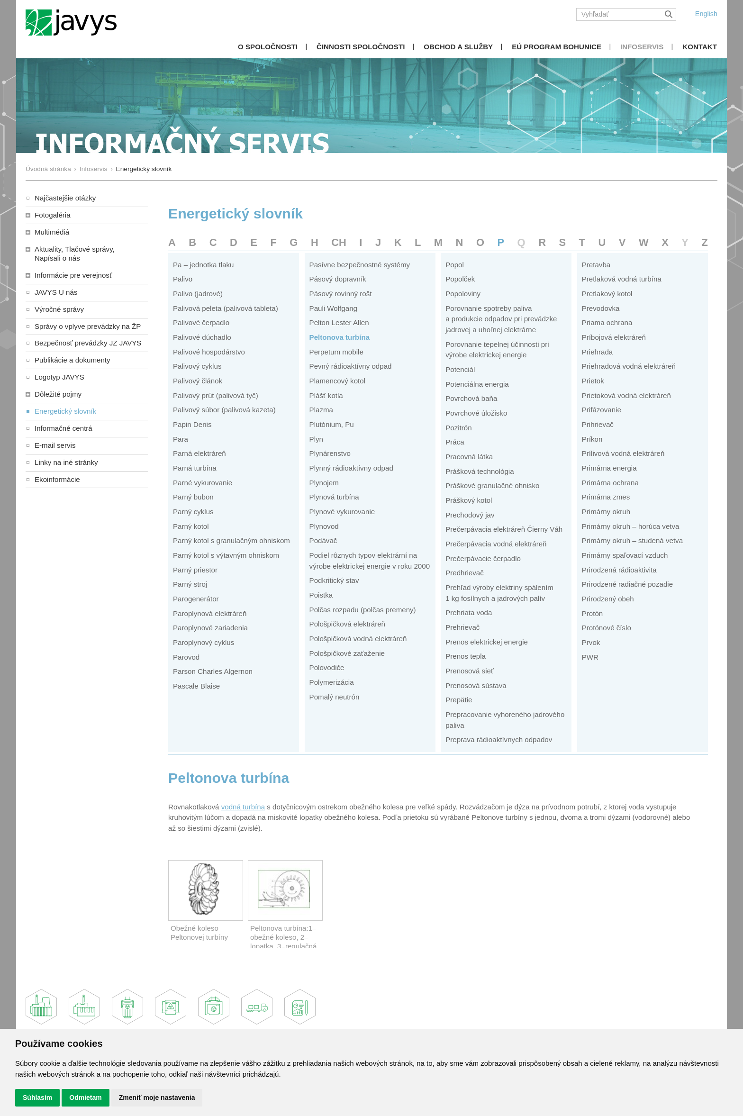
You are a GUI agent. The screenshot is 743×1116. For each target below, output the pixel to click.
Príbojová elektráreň (614, 337)
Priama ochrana (607, 322)
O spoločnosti (268, 47)
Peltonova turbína (339, 337)
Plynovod (324, 526)
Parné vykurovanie (202, 483)
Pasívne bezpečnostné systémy (359, 265)
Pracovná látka (469, 457)
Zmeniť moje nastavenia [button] (157, 1097)
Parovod (186, 657)
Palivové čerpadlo (201, 322)
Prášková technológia (479, 471)
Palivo (182, 279)
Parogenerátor (196, 599)
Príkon (592, 439)
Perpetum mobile (336, 352)
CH (338, 242)
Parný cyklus (193, 512)
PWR (590, 657)
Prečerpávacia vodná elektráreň (495, 544)
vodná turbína (243, 807)
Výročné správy (59, 309)
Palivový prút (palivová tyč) (215, 395)
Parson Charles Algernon (213, 671)
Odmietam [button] (85, 1097)
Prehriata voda (468, 612)
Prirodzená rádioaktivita (619, 570)
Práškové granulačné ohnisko (492, 485)
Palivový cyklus (197, 366)
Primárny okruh (606, 512)
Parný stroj (190, 584)
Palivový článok (197, 381)
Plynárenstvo (330, 453)
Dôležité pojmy (58, 394)
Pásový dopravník (337, 279)
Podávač (323, 540)
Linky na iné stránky (66, 462)
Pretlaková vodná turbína (621, 279)
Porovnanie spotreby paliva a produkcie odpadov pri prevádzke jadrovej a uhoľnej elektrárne (501, 319)
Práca (454, 442)
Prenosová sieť (469, 671)
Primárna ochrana (610, 483)
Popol (454, 265)
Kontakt (699, 47)
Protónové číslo (606, 628)
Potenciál (460, 369)
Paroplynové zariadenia (210, 628)
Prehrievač (462, 627)
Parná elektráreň (199, 453)
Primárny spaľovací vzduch (625, 555)
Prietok (593, 381)
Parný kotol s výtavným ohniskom (226, 555)
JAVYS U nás (56, 292)
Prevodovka (601, 308)
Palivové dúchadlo (202, 337)
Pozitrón (458, 428)
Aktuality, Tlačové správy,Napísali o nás (75, 253)
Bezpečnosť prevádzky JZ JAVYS (88, 343)
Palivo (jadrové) (198, 294)
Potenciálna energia (477, 384)
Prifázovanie (601, 410)
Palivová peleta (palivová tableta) (225, 308)
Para (180, 439)
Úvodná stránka (48, 168)
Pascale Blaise (196, 686)
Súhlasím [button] (37, 1097)
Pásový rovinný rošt (340, 294)
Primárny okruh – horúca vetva (631, 526)
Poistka (321, 595)
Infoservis (641, 47)
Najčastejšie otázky (65, 198)
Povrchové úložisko (476, 413)
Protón (592, 613)
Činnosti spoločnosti (361, 47)
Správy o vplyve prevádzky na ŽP (88, 326)
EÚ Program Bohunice (556, 47)
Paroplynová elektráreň (209, 613)
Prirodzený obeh (608, 599)
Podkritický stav (334, 580)
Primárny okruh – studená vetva (632, 540)
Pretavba (596, 265)
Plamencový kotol (337, 381)
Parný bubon (193, 497)
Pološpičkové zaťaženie (347, 653)
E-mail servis (55, 445)
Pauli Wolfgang (333, 308)
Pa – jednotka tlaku (203, 265)
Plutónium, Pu (331, 424)
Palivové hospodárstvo (209, 352)
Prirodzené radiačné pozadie (627, 584)
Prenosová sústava (476, 685)
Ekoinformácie (57, 479)
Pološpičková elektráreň (347, 624)
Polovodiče (326, 667)
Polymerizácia (331, 682)
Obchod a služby (458, 47)
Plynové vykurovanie (342, 512)
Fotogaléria (53, 215)
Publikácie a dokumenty (72, 360)
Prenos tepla (465, 656)
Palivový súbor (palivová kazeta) (224, 410)
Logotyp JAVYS (59, 377)
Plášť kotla (326, 395)
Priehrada (597, 352)
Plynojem (324, 483)
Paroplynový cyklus (203, 642)
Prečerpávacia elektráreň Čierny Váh (503, 529)
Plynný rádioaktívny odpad (351, 468)
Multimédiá (52, 232)
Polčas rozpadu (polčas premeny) (362, 610)
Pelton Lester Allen (339, 322)
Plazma (321, 410)
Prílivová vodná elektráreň (623, 453)
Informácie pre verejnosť (73, 275)
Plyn (316, 439)
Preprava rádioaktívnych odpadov (498, 739)
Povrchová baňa (471, 398)
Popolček (460, 279)
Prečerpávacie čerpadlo (483, 558)
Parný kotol (191, 526)
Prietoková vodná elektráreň (626, 395)
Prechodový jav (469, 515)
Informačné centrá (63, 428)
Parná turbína (195, 468)
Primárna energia (609, 468)
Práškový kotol (468, 500)
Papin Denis (192, 424)
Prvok (591, 642)
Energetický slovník (65, 411)
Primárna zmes (606, 497)
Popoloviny (462, 294)
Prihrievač (598, 424)
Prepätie (458, 700)
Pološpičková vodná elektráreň (358, 639)
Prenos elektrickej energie (486, 642)
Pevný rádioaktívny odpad (350, 366)
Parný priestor (195, 570)
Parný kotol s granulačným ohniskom (231, 540)
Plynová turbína (334, 497)
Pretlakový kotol (607, 294)
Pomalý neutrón (334, 697)
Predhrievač (464, 573)
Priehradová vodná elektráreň (629, 366)
